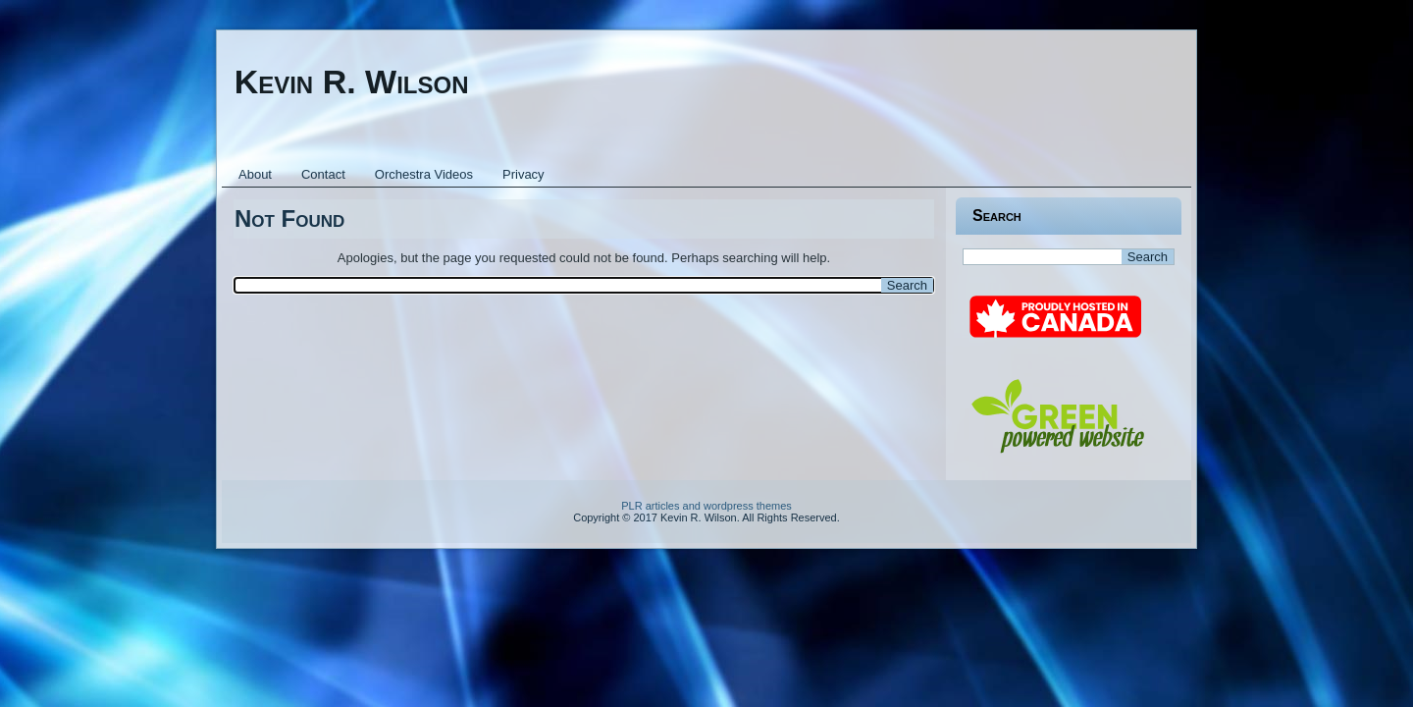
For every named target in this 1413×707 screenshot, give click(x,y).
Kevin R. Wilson (352, 81)
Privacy (523, 174)
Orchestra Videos (424, 174)
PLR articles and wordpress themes (706, 506)
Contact (323, 174)
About (255, 174)
